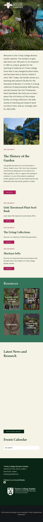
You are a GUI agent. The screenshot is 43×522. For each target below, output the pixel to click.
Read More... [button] (9, 242)
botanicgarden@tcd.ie (11, 474)
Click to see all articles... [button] (14, 431)
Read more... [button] (9, 192)
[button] (38, 5)
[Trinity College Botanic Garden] (13, 5)
